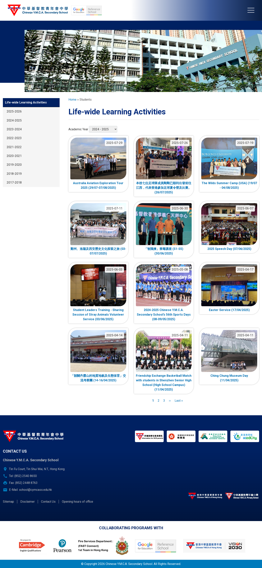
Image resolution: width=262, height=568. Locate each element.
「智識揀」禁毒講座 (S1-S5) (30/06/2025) (163, 251)
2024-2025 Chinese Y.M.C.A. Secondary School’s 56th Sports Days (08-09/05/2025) (164, 314)
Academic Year (78, 129)
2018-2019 (14, 174)
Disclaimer (27, 501)
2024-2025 (14, 120)
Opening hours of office (77, 501)
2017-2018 (14, 182)
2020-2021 (14, 156)
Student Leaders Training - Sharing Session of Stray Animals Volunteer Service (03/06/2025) (98, 314)
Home (72, 99)
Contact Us (48, 501)
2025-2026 (14, 111)
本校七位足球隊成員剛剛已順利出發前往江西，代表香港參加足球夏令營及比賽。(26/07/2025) (163, 187)
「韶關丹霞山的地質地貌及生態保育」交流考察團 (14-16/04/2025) (98, 378)
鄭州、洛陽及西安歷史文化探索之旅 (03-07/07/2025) (98, 251)
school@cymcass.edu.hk (35, 490)
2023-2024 (14, 129)
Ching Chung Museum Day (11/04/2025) (229, 378)
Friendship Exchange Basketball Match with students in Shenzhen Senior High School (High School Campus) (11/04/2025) (163, 382)
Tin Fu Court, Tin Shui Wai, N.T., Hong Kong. (37, 469)
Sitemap (8, 501)
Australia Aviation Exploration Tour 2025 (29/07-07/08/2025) (98, 185)
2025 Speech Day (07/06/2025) (229, 249)
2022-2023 (14, 138)
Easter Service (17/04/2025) (229, 310)
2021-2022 (14, 147)
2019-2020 (14, 165)
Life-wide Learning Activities (26, 102)
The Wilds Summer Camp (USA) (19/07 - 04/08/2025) (229, 185)
